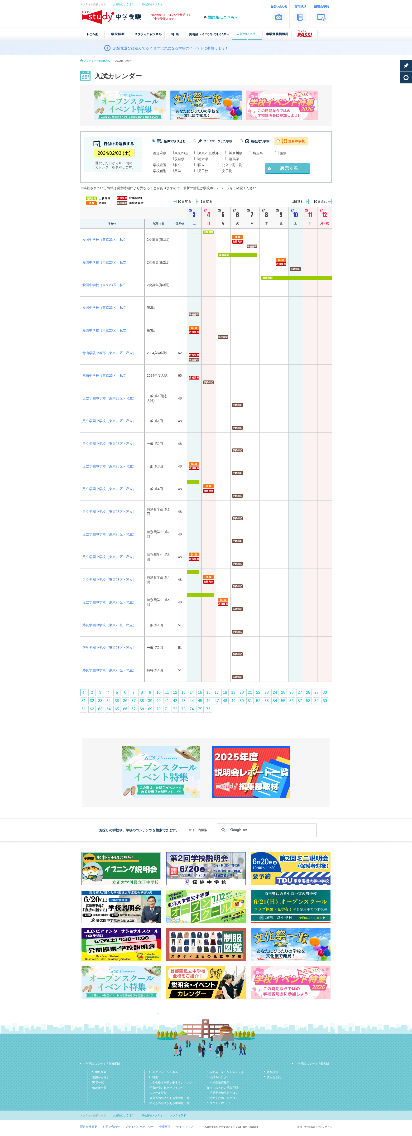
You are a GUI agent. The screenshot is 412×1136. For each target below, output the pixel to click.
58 (308, 701)
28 (308, 692)
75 (200, 709)
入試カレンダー (220, 1077)
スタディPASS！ (220, 1103)
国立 (201, 165)
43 (183, 701)
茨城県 (179, 159)
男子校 (203, 171)
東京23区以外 (208, 153)
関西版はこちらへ (223, 17)
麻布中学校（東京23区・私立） (105, 375)
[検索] (266, 830)
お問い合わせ (111, 1126)
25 (283, 692)
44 (192, 701)
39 (150, 701)
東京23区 (181, 153)
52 (258, 701)
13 (183, 692)
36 (125, 701)
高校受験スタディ (152, 4)
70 (158, 709)
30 (325, 692)
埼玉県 (258, 153)
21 (250, 692)
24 (275, 692)
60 (325, 701)
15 (200, 692)
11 (167, 692)
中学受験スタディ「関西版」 (313, 1063)
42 (175, 701)
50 (242, 701)
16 (208, 692)
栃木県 (203, 159)
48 (225, 701)
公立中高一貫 (232, 165)
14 (192, 692)
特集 (155, 1077)
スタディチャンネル (165, 1072)
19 (233, 692)
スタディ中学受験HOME (97, 60)
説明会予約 (274, 1077)
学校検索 (100, 1072)
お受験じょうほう (123, 4)
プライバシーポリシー (139, 1126)
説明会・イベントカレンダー (228, 1072)
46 (208, 701)
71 (167, 709)
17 (217, 692)
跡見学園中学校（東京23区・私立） (109, 625)
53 (266, 701)
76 (208, 709)
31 (83, 701)
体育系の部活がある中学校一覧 (169, 1098)
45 (200, 701)
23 (266, 692)
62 (92, 709)
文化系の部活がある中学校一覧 (169, 1103)
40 (158, 701)
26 (291, 692)
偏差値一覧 (99, 1087)
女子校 (227, 171)
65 (117, 709)
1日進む (298, 201)
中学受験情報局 (220, 1082)
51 (250, 701)
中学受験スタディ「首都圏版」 (103, 1063)
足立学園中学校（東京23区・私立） (109, 398)
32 (92, 701)
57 (300, 701)
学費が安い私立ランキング (166, 1087)
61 (83, 709)
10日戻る (184, 201)
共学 (177, 171)
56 (291, 701)
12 (175, 692)
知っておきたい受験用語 (222, 1087)
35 (117, 701)
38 (142, 701)
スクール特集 (158, 1092)
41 (167, 701)
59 (316, 701)
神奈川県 (235, 153)
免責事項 (165, 1126)
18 (225, 692)
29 (316, 692)
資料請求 (272, 1072)
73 (183, 709)
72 (175, 709)
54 (275, 701)
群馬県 (234, 159)
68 (142, 709)
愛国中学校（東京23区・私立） (105, 239)
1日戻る (207, 201)
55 (283, 701)
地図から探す (100, 1077)
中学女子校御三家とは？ (222, 1098)
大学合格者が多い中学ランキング (170, 1082)
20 (242, 692)
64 (108, 709)
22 (258, 692)
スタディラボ (178, 1115)
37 (133, 701)
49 (233, 701)
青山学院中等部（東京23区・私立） (109, 353)
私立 (177, 165)
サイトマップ (184, 1126)
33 (100, 701)
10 (158, 692)
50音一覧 (98, 1082)
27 (300, 692)
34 (108, 701)
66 (125, 709)
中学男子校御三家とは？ (222, 1092)
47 (217, 701)
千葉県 (282, 153)
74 (192, 709)
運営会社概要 (88, 1126)
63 (100, 709)
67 (133, 709)
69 (150, 709)
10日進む (320, 201)
